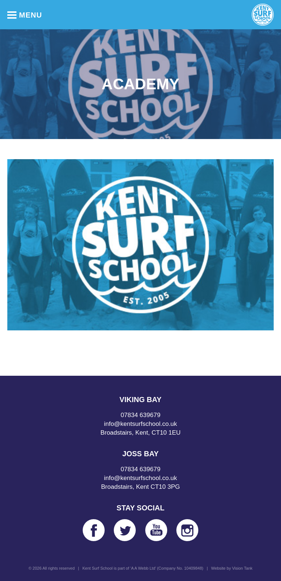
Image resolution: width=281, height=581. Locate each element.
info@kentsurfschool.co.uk (140, 423)
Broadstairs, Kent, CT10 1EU (140, 432)
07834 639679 (141, 415)
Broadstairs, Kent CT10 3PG (140, 486)
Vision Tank (242, 568)
